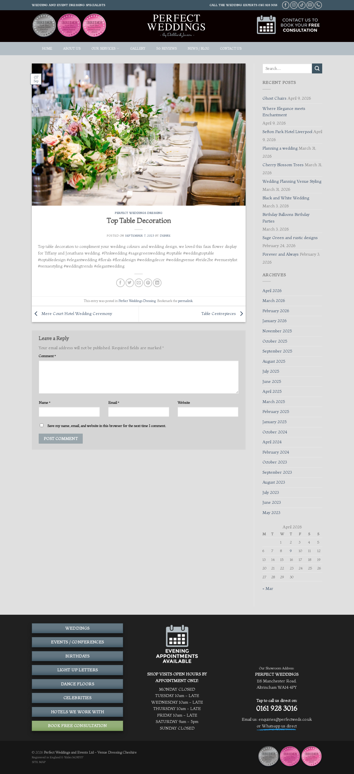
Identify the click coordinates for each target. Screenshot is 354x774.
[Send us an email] (310, 5)
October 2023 (274, 462)
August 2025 (273, 361)
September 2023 (277, 472)
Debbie (165, 235)
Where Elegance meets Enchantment (283, 112)
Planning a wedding (280, 148)
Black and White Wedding (285, 197)
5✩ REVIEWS (166, 48)
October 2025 (274, 341)
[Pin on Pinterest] (148, 283)
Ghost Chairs (274, 98)
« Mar (267, 588)
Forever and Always (280, 254)
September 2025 (277, 351)
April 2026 (272, 290)
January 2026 (274, 320)
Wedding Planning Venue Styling (291, 181)
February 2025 (275, 411)
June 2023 (271, 502)
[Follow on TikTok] (302, 5)
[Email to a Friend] (139, 283)
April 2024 (272, 441)
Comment (47, 356)
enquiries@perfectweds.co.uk (285, 719)
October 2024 (274, 432)
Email (113, 402)
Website (184, 402)
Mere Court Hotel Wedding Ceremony (72, 313)
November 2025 (277, 330)
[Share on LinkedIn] (157, 283)
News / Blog (198, 48)
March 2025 (273, 401)
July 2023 (270, 492)
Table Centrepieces (223, 313)
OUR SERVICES (105, 48)
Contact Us (230, 48)
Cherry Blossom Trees (283, 164)
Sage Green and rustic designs (290, 237)
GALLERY (137, 48)
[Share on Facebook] (120, 283)
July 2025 (270, 371)
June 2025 (271, 381)
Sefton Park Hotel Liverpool (287, 131)
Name (44, 402)
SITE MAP (39, 762)
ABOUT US (71, 48)
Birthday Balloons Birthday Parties (285, 218)
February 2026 (275, 310)
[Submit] (317, 68)
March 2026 (273, 300)
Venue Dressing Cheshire (117, 752)
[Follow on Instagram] (294, 5)
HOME (47, 48)
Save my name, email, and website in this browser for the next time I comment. (106, 425)
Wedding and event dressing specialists (68, 5)
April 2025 (272, 391)
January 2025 (274, 421)
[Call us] (318, 5)
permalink (185, 301)
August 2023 (273, 482)
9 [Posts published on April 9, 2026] (290, 550)
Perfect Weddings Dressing (138, 213)
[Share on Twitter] (130, 283)
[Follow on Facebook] (286, 5)
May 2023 (271, 512)
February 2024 (275, 452)
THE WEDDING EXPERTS (237, 5)
